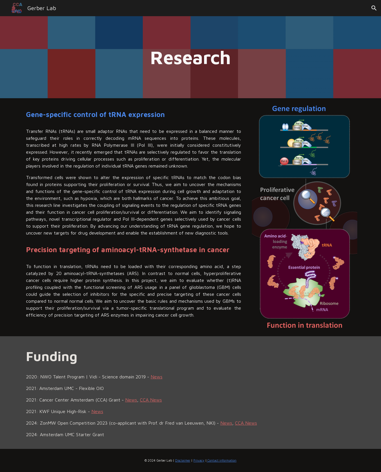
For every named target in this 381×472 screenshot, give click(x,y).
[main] (190, 57)
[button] (374, 8)
